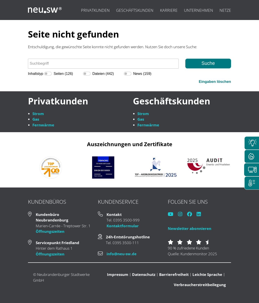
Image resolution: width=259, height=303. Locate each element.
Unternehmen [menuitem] (198, 10)
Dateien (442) (103, 74)
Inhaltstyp (35, 74)
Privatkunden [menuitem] (95, 10)
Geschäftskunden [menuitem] (134, 10)
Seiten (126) (63, 74)
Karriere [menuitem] (169, 10)
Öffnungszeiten (50, 231)
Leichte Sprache (207, 274)
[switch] (48, 74)
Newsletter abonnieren (189, 228)
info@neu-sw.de (121, 253)
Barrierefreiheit (174, 274)
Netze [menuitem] (225, 10)
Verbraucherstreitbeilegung (200, 284)
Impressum (117, 274)
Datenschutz (143, 274)
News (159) (142, 74)
